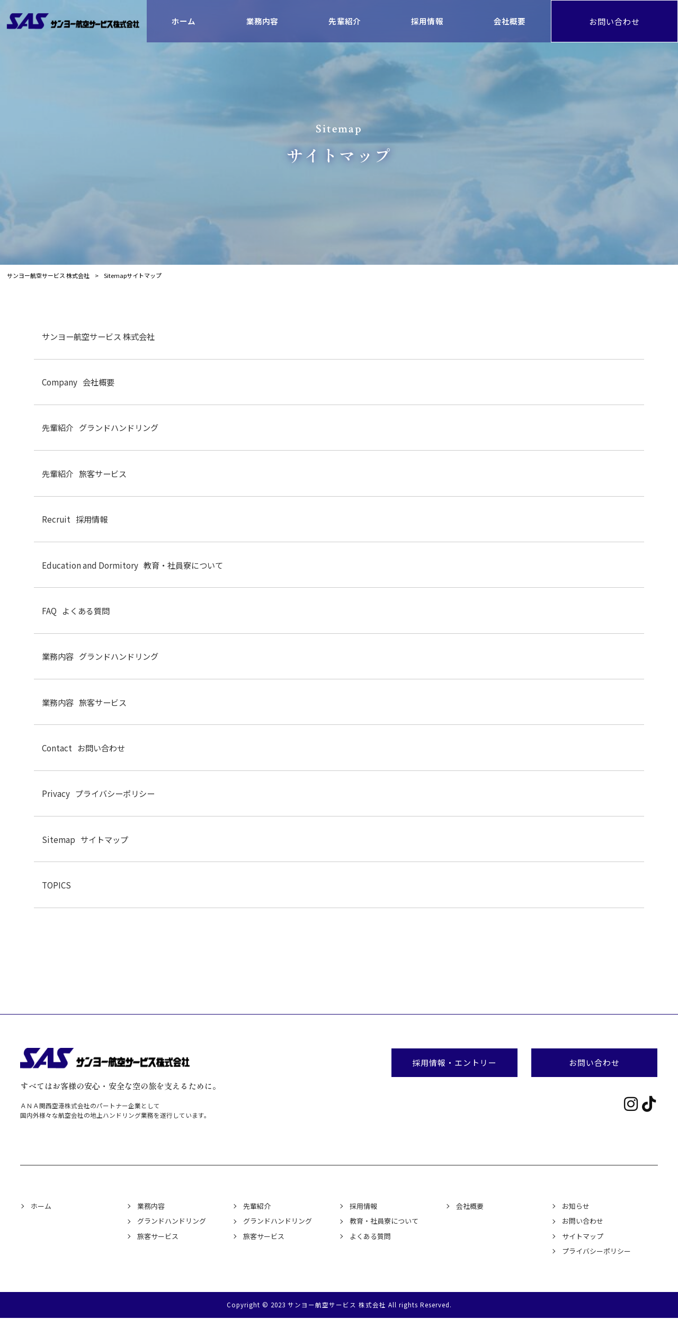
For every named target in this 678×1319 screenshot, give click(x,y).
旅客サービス (84, 473)
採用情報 (75, 519)
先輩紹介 (257, 1206)
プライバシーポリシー (98, 793)
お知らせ (576, 1206)
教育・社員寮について (132, 565)
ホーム (41, 1206)
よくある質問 (76, 610)
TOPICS (56, 885)
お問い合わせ (614, 21)
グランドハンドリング (100, 427)
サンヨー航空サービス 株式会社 (98, 336)
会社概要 (78, 382)
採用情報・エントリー (454, 1063)
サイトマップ (85, 839)
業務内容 (151, 1206)
